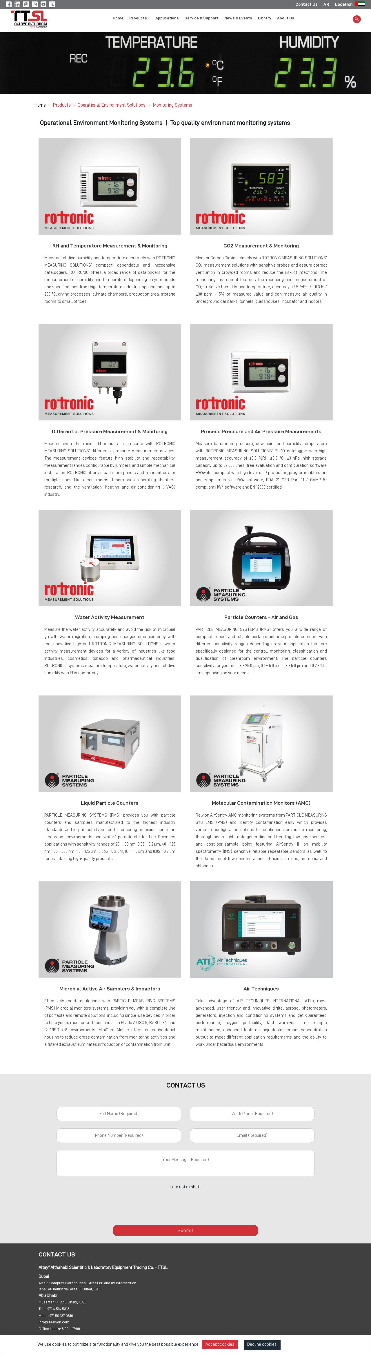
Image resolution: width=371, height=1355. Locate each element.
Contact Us (306, 4)
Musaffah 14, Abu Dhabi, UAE (62, 1303)
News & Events (238, 18)
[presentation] (185, 1204)
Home (118, 18)
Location (343, 4)
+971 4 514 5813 (57, 1309)
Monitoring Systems (172, 105)
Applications (167, 18)
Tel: (41, 1309)
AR (326, 4)
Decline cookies (262, 1344)
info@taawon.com (54, 1323)
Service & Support (202, 18)
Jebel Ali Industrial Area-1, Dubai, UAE (70, 1289)
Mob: (42, 1316)
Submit (185, 1231)
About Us (285, 18)
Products (62, 105)
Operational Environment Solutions (112, 105)
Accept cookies (219, 1344)
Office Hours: (50, 1329)
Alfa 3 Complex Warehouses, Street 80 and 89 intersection (87, 1283)
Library (264, 18)
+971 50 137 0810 (60, 1316)
